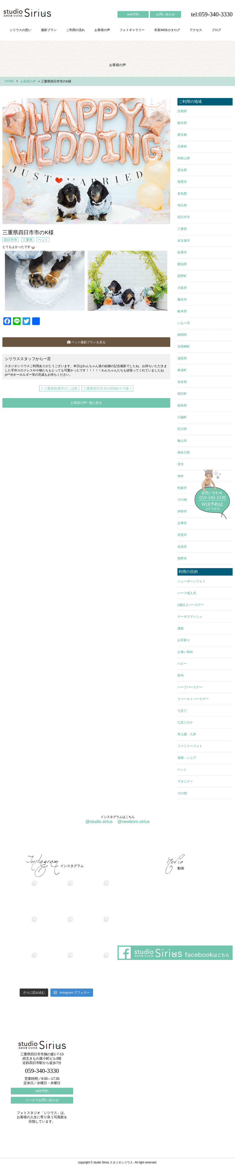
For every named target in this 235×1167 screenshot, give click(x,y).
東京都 (182, 134)
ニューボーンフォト (191, 581)
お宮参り (183, 640)
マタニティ (185, 781)
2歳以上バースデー (190, 605)
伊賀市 (182, 535)
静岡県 (182, 335)
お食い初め (185, 652)
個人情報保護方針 (213, 841)
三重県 (28, 240)
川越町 (182, 417)
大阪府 (182, 287)
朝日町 (182, 393)
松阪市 (182, 488)
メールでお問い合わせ (42, 1100)
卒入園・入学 (186, 734)
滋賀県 (182, 358)
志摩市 (182, 523)
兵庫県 (182, 146)
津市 (180, 464)
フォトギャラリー (132, 30)
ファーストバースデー (193, 699)
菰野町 (182, 276)
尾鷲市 (182, 182)
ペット (43, 240)
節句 (180, 675)
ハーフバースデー (189, 687)
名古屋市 (183, 240)
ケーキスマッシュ (189, 616)
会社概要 (153, 841)
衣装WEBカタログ (167, 30)
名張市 (182, 546)
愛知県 (182, 264)
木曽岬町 (183, 346)
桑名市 (182, 299)
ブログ (216, 30)
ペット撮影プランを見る (86, 342)
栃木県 (182, 123)
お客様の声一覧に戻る (86, 403)
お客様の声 (102, 30)
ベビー (182, 663)
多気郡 (182, 193)
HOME (9, 81)
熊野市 (182, 558)
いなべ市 (183, 323)
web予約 (133, 14)
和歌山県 (183, 158)
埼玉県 (182, 205)
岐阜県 (182, 311)
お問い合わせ (165, 14)
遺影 (180, 628)
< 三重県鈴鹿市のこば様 (59, 388)
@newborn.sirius (133, 821)
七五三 (182, 710)
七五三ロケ (185, 722)
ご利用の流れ (75, 30)
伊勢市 (182, 511)
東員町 (182, 370)
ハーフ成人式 (186, 593)
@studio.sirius (98, 821)
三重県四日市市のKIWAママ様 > (107, 388)
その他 (182, 499)
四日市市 (10, 240)
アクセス (196, 30)
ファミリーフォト (189, 746)
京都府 (182, 111)
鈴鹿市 (182, 252)
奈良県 (182, 382)
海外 (180, 476)
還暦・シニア (186, 758)
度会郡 (182, 170)
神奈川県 (183, 452)
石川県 (182, 429)
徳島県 (182, 405)
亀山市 (182, 440)
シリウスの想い (20, 30)
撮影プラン (49, 30)
